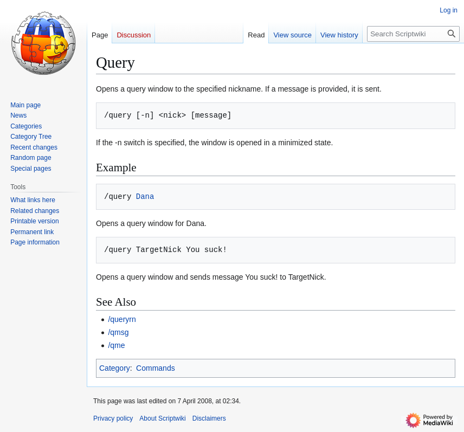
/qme (116, 345)
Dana (145, 196)
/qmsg (118, 332)
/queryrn (122, 319)
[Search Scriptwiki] (413, 34)
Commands (155, 368)
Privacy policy (113, 418)
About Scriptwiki (162, 418)
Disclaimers (209, 418)
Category (114, 368)
